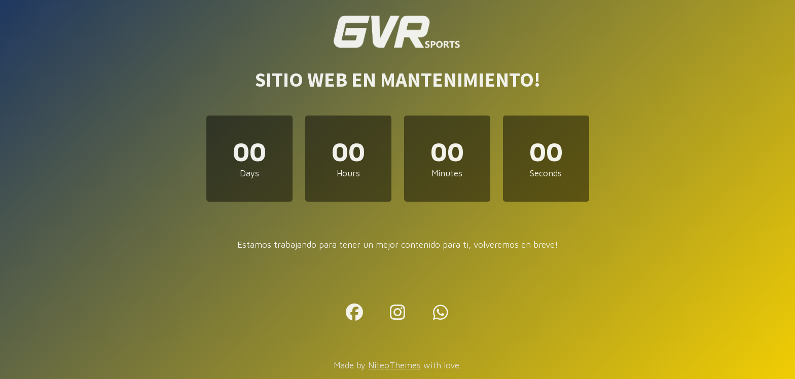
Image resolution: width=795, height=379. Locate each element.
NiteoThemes (394, 365)
